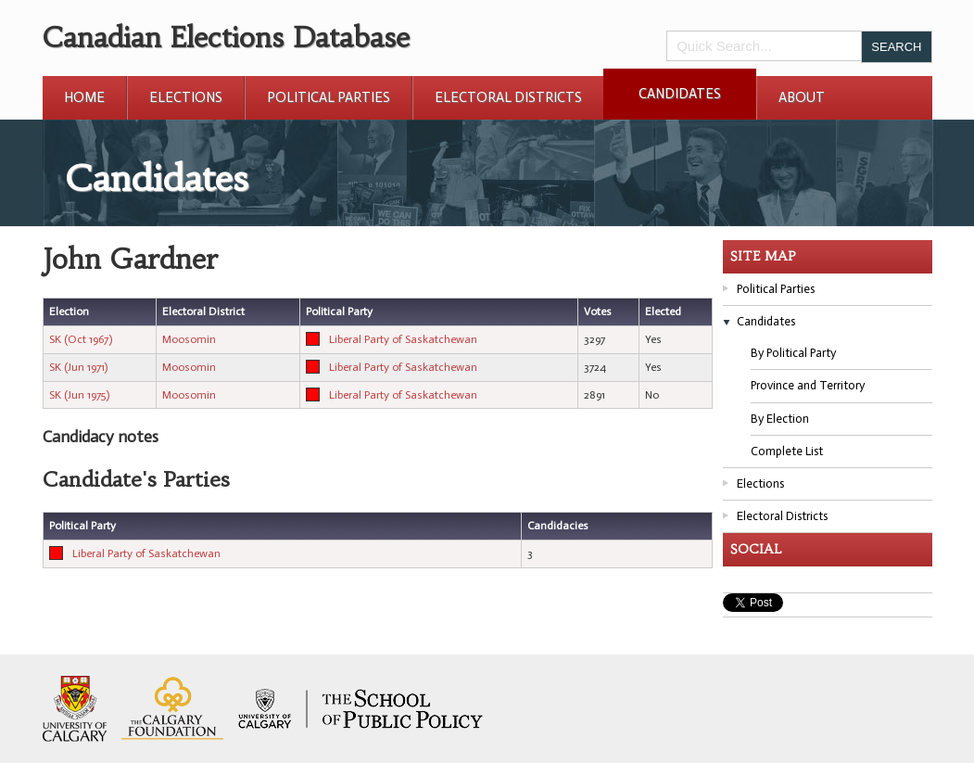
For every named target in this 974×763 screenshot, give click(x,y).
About (801, 97)
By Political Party (793, 353)
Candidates (680, 93)
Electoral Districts (508, 97)
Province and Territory (808, 385)
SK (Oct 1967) (80, 339)
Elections (185, 97)
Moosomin (189, 339)
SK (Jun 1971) (78, 367)
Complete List (787, 451)
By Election (780, 419)
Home (84, 97)
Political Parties (328, 97)
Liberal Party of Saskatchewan (403, 339)
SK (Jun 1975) (79, 394)
